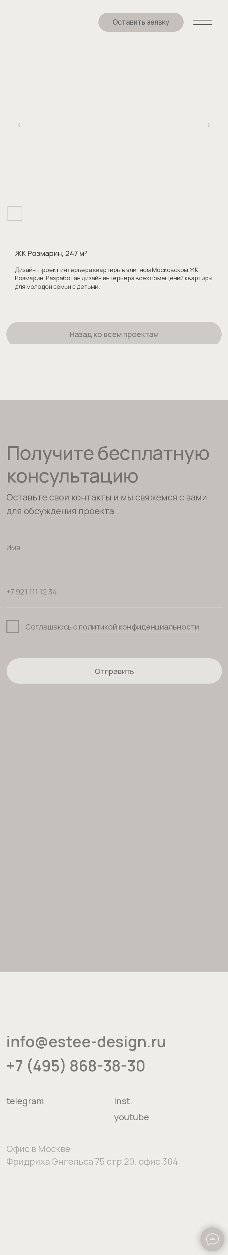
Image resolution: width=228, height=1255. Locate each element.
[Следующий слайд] (208, 125)
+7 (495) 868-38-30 (75, 1073)
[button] (141, 22)
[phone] (114, 599)
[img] (35, 22)
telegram (25, 1108)
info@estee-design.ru (86, 1049)
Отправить (114, 678)
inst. (123, 1108)
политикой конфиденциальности (139, 634)
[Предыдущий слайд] (19, 125)
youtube (131, 1124)
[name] (114, 555)
